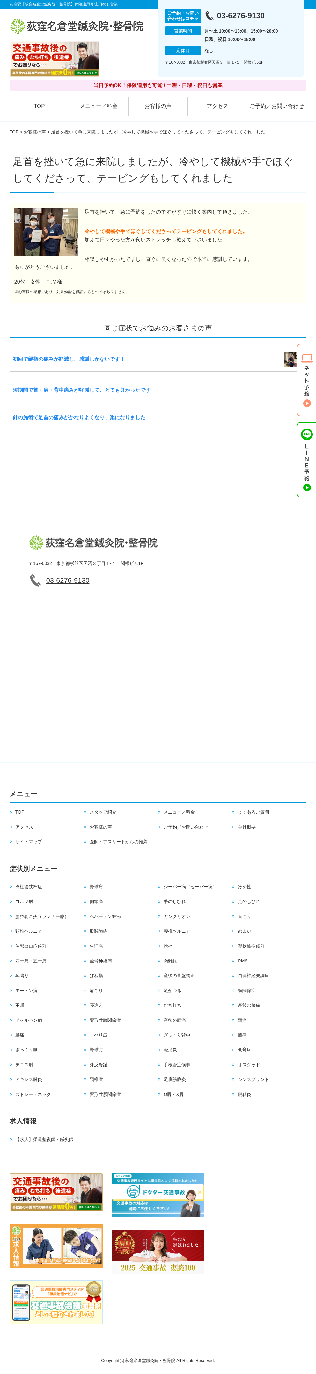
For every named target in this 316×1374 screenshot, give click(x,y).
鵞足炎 (170, 1049)
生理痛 (96, 946)
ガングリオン (177, 916)
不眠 (19, 1005)
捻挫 (168, 946)
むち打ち (172, 1005)
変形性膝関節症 (105, 1020)
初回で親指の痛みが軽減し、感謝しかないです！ (69, 359)
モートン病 (26, 990)
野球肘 (96, 1049)
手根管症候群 (177, 1064)
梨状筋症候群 (251, 946)
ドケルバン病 (28, 1020)
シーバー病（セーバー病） (190, 886)
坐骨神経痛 (101, 960)
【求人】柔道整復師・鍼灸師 (44, 1139)
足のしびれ (249, 901)
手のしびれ (175, 901)
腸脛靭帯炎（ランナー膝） (42, 916)
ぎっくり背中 (177, 1034)
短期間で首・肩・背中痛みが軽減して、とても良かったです (82, 390)
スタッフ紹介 (103, 812)
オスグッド (249, 1064)
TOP (39, 106)
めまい (244, 931)
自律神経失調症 (253, 975)
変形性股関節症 (105, 1094)
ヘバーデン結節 (105, 916)
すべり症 (98, 1034)
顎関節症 (247, 990)
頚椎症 (96, 1079)
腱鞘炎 (244, 1094)
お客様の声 (158, 106)
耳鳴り (22, 975)
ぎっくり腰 (26, 1049)
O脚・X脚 (173, 1094)
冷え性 (244, 886)
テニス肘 (24, 1064)
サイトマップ (28, 841)
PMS (242, 960)
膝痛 (242, 1034)
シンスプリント (253, 1079)
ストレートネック (33, 1094)
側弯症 (244, 1049)
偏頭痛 (96, 901)
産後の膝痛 (249, 1005)
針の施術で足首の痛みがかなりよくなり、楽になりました (79, 417)
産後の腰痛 (175, 1020)
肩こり (96, 990)
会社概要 (247, 827)
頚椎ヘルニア (28, 931)
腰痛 (19, 1034)
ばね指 (96, 975)
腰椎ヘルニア (177, 931)
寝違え (96, 1005)
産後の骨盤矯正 (179, 975)
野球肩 (96, 886)
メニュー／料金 (99, 106)
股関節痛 (98, 931)
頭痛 (242, 1020)
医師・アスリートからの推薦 (119, 841)
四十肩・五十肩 (31, 960)
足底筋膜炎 (175, 1079)
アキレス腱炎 (28, 1079)
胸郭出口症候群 (31, 946)
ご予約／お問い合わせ (277, 106)
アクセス (217, 106)
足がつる (172, 990)
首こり (244, 916)
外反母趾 (98, 1064)
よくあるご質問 (253, 812)
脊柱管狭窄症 (28, 886)
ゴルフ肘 (24, 901)
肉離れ (170, 960)
